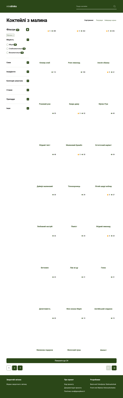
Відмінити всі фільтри (27, 29)
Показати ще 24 (61, 361)
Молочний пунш (74, 350)
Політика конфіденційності (74, 391)
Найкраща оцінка (110, 20)
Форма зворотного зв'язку (16, 384)
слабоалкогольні (15, 49)
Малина (9, 35)
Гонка (103, 268)
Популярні (99, 20)
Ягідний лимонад (103, 226)
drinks (11, 6)
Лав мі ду (74, 268)
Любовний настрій (44, 226)
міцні (11, 45)
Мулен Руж (103, 104)
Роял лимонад (74, 63)
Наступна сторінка (114, 368)
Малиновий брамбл (74, 145)
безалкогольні (14, 53)
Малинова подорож (45, 350)
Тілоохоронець (74, 186)
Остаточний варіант (103, 145)
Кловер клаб (45, 63)
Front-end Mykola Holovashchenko (103, 388)
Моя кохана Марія (74, 309)
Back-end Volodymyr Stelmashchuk (103, 384)
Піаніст (74, 226)
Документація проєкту (73, 388)
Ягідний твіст (44, 145)
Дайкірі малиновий (45, 186)
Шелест (103, 350)
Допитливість (44, 309)
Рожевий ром (44, 104)
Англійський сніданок (103, 309)
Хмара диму (74, 104)
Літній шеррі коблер (103, 186)
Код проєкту (69, 384)
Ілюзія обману (103, 63)
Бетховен (45, 268)
